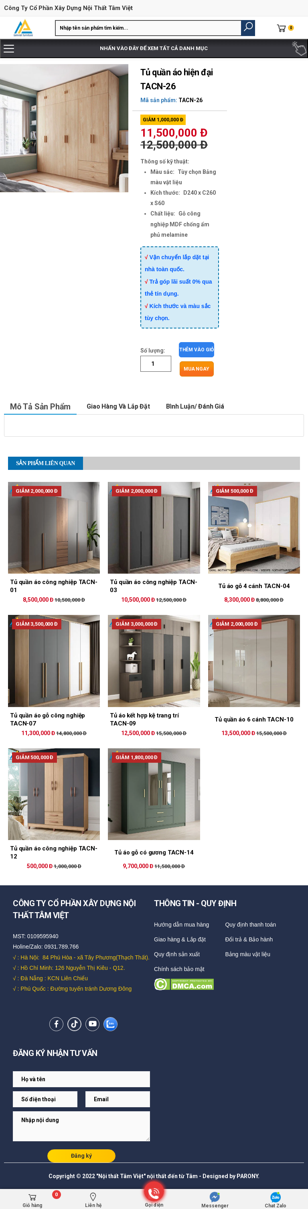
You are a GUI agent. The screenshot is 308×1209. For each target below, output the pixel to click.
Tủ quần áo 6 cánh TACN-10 (254, 719)
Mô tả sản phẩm (40, 406)
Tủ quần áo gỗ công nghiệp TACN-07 (47, 719)
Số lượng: (152, 350)
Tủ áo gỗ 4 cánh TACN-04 (254, 586)
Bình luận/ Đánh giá (195, 406)
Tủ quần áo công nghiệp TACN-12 (53, 852)
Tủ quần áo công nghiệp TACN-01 (53, 586)
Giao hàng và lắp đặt (118, 406)
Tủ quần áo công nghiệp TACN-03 (153, 586)
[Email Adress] (81, 1079)
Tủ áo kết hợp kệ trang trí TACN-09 (144, 719)
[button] (248, 28)
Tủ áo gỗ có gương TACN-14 (153, 852)
